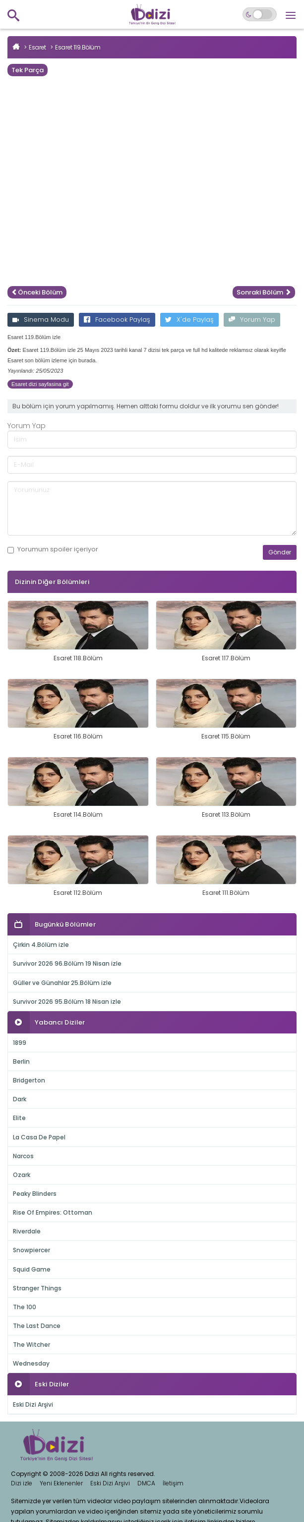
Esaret (37, 47)
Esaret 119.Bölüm (77, 47)
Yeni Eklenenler (61, 1483)
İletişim (173, 1483)
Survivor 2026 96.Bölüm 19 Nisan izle (67, 963)
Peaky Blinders (35, 1193)
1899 (19, 1042)
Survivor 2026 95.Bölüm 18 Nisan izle (67, 1001)
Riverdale (27, 1231)
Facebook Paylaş (117, 319)
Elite (19, 1118)
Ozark (21, 1175)
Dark (19, 1099)
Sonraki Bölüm (264, 292)
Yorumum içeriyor (52, 549)
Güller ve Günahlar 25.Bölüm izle (62, 983)
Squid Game (32, 1269)
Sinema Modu (40, 319)
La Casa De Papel (39, 1137)
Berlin (21, 1061)
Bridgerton (29, 1080)
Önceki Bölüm (36, 292)
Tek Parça (27, 70)
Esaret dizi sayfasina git (40, 384)
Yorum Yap (252, 319)
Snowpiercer (31, 1250)
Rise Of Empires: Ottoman (52, 1212)
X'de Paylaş (189, 319)
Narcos (23, 1156)
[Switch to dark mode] (260, 14)
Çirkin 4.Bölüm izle (41, 944)
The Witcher (31, 1344)
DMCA (146, 1483)
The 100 (24, 1307)
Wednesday (31, 1363)
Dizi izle (21, 1483)
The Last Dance (37, 1326)
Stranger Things (37, 1288)
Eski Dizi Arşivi (33, 1404)
